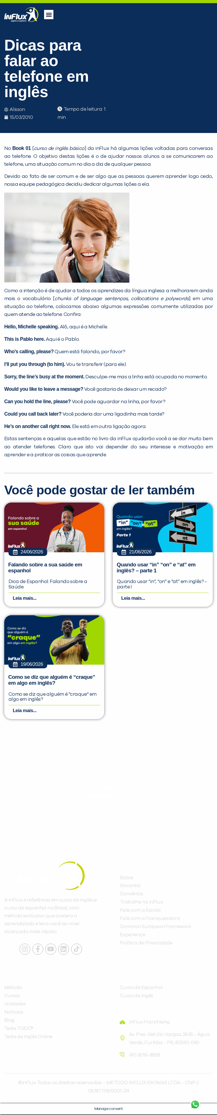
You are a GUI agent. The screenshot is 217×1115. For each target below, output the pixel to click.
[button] (48, 14)
